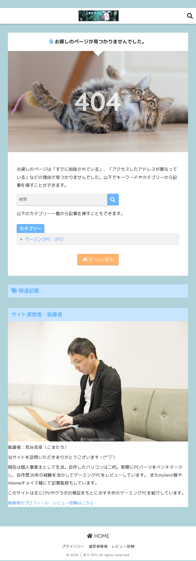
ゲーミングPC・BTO (45, 239)
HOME (98, 536)
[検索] (113, 199)
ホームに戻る (98, 260)
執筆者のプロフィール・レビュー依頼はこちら (53, 503)
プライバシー (73, 547)
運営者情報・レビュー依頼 (111, 547)
